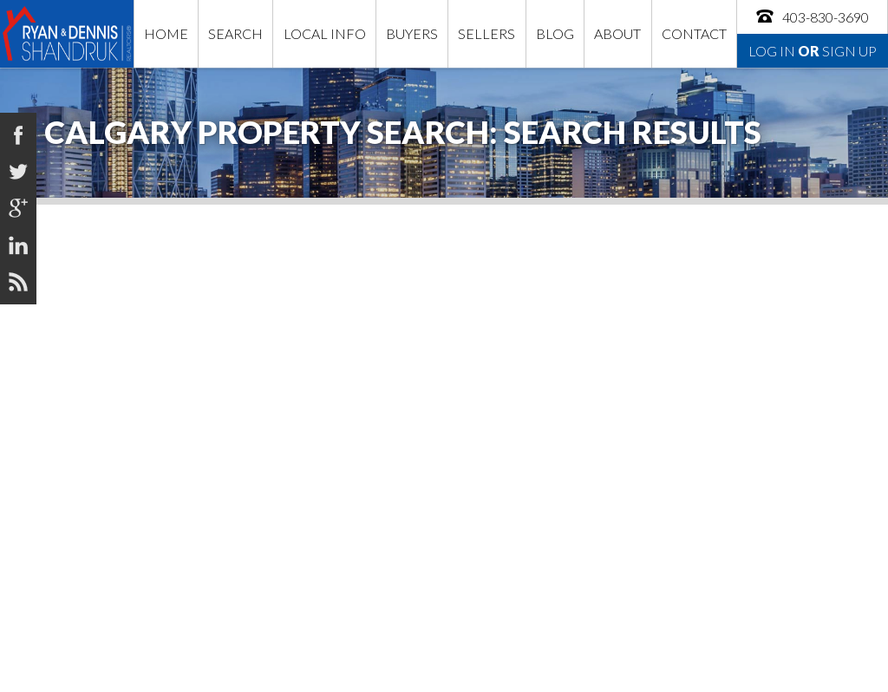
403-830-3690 (811, 16)
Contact (694, 33)
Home (166, 33)
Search (235, 33)
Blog (555, 33)
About (617, 33)
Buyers (412, 33)
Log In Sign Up (812, 50)
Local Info (325, 33)
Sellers (486, 33)
